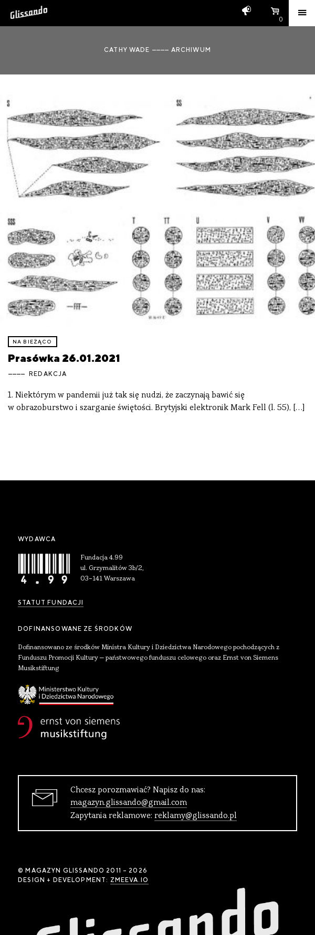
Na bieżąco (32, 342)
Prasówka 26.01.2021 (64, 358)
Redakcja (48, 374)
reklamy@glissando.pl (195, 816)
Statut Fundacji (50, 602)
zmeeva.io (129, 880)
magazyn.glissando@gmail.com (128, 803)
